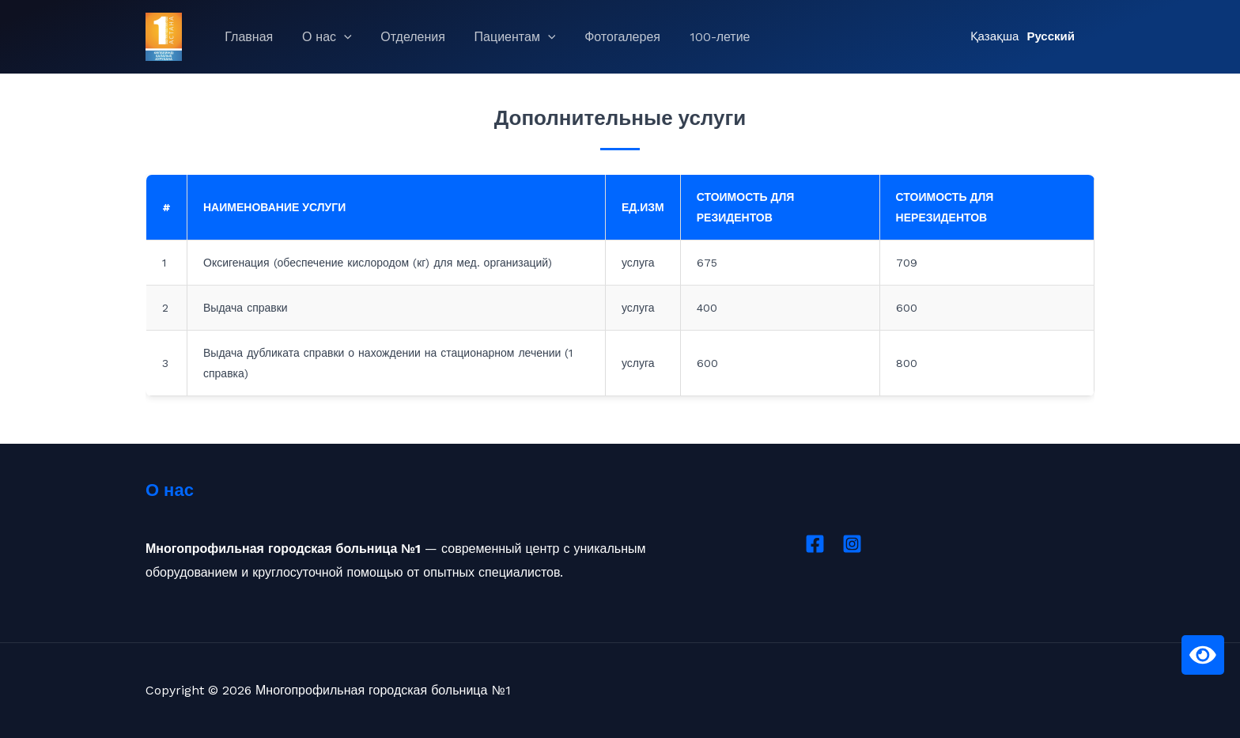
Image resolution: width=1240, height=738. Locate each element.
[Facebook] (815, 544)
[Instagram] (852, 544)
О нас (321, 37)
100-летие (699, 36)
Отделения (404, 36)
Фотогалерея (606, 36)
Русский (1050, 36)
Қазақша (994, 36)
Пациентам (501, 37)
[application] (338, 37)
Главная (247, 36)
